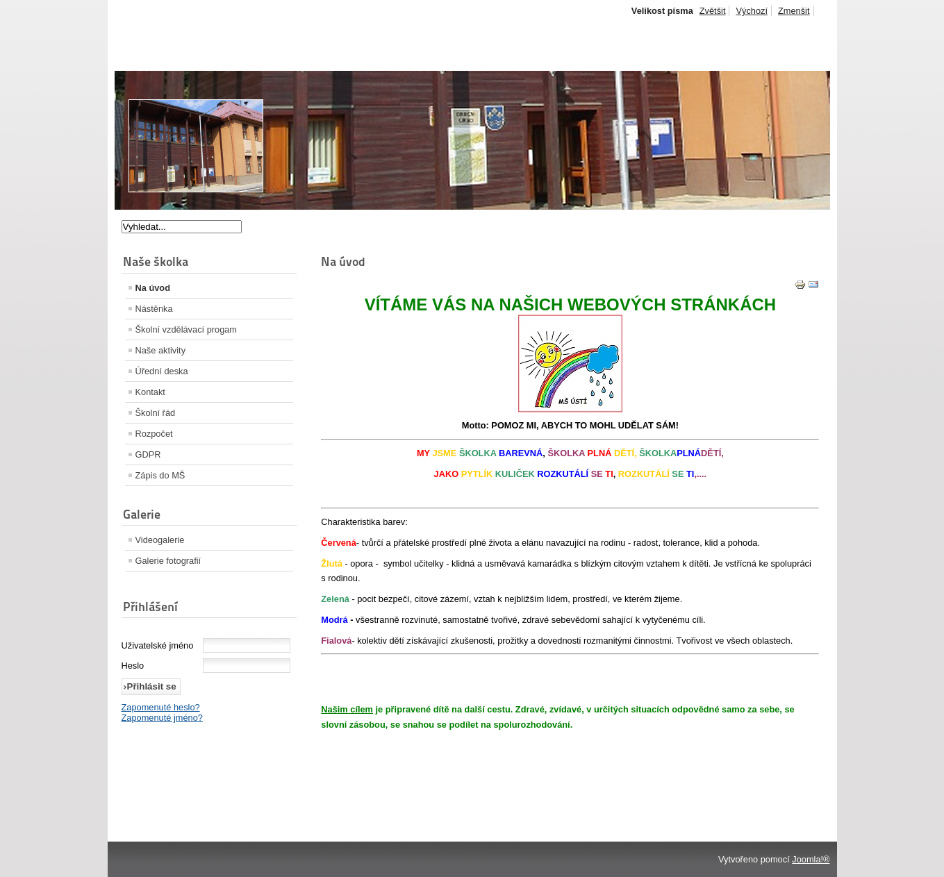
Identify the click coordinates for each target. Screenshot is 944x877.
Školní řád (155, 413)
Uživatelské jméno (158, 645)
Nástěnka (154, 308)
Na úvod (152, 288)
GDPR (148, 454)
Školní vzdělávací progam (186, 329)
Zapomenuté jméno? (162, 717)
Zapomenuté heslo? (161, 707)
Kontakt (150, 392)
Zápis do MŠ (160, 475)
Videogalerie (160, 540)
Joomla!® (810, 859)
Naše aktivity (160, 350)
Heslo (133, 665)
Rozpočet (154, 433)
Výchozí (752, 11)
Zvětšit (712, 11)
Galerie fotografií (168, 561)
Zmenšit (794, 11)
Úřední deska (161, 371)
